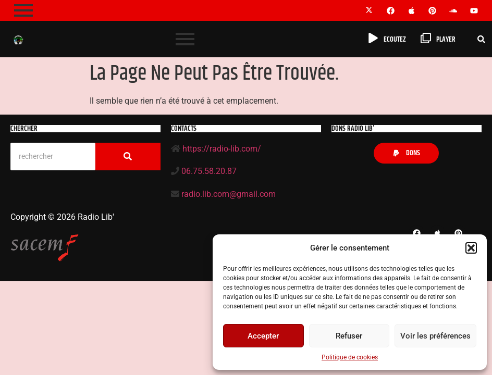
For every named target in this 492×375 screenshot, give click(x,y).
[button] (471, 248)
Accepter (263, 336)
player (446, 39)
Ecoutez (395, 39)
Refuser (349, 336)
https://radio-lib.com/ (221, 149)
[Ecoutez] (373, 39)
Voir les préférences (435, 336)
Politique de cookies (350, 357)
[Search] (52, 156)
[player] (426, 39)
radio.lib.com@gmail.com (228, 194)
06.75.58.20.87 (209, 171)
